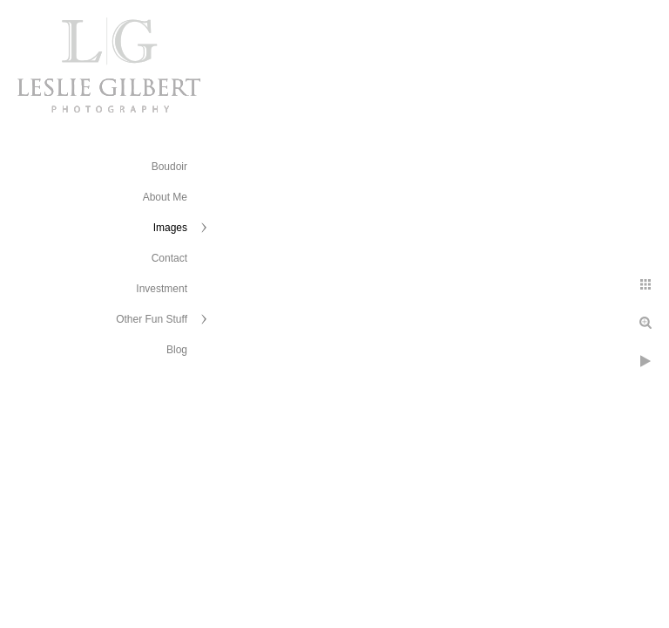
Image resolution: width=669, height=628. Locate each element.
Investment (161, 289)
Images (170, 228)
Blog (176, 350)
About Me (165, 197)
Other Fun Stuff (151, 319)
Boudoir (169, 166)
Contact (169, 258)
